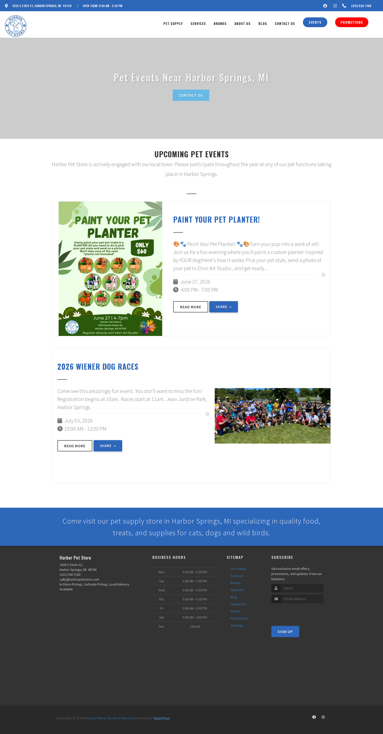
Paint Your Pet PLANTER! (216, 219)
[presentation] (297, 612)
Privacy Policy (95, 718)
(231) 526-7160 (70, 574)
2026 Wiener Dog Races (97, 366)
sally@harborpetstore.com (79, 579)
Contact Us (191, 95)
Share (224, 306)
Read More (190, 306)
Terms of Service (120, 718)
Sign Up (285, 631)
